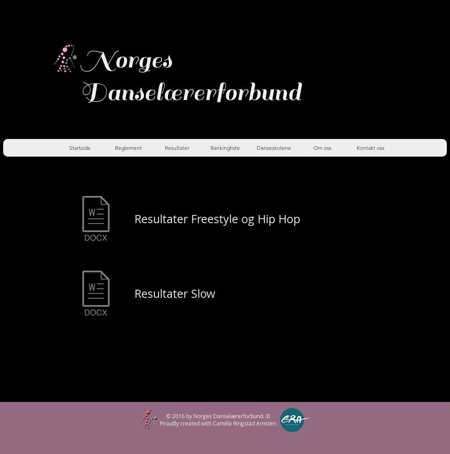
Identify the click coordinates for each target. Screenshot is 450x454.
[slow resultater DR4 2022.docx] (96, 294)
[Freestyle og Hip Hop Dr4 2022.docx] (96, 219)
